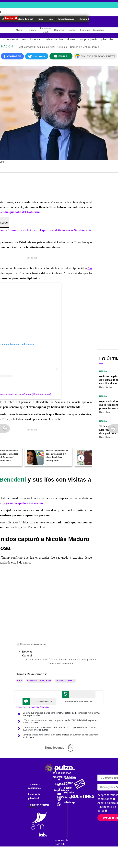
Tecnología (98, 30)
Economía (85, 30)
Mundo (72, 30)
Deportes (59, 30)
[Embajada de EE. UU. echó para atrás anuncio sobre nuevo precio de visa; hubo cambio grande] (85, 457)
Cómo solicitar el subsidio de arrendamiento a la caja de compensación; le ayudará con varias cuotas (59, 728)
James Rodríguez (66, 19)
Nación (19, 30)
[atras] (81, 458)
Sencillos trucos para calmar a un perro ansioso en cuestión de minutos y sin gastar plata (60, 735)
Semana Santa (87, 19)
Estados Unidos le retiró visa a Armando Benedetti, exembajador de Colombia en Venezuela (60, 661)
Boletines (9, 18)
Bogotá (32, 30)
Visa (19, 680)
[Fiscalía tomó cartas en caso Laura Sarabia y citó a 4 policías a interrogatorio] (35, 457)
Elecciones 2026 (45, 30)
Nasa (40, 19)
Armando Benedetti (39, 680)
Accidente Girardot (24, 19)
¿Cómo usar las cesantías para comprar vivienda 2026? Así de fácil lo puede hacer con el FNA (59, 721)
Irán (51, 19)
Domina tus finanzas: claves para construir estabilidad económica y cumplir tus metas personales (61, 714)
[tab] (39, 701)
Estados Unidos (65, 680)
